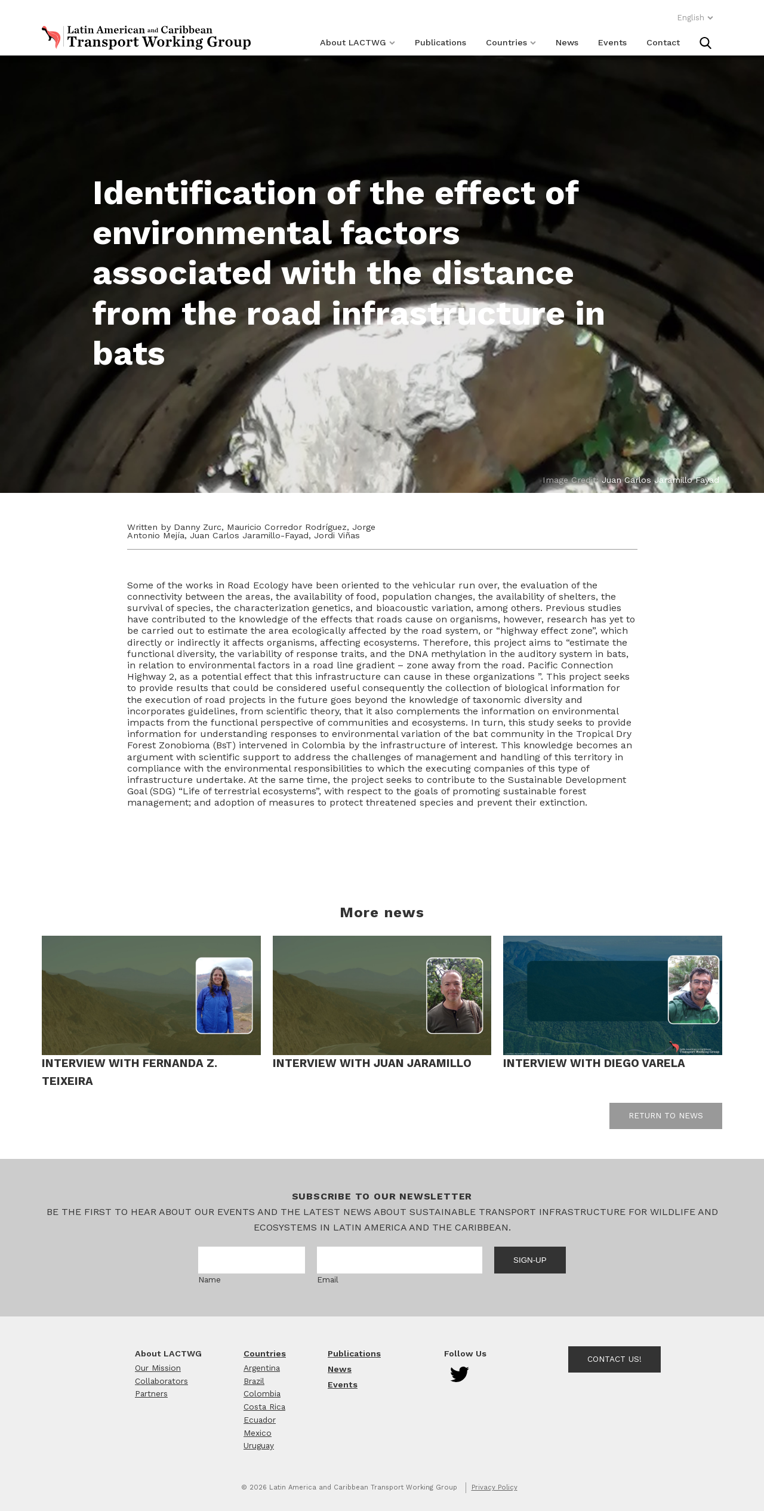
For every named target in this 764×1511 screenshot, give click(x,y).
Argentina (262, 1368)
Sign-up (530, 1260)
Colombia (262, 1393)
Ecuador (260, 1419)
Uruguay (259, 1445)
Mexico (258, 1433)
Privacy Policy (494, 1487)
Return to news (666, 1115)
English (695, 17)
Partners (151, 1393)
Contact (663, 42)
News (567, 42)
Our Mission (158, 1368)
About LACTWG (357, 42)
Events (612, 42)
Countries (511, 42)
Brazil (254, 1381)
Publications (440, 42)
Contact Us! (614, 1359)
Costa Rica (264, 1406)
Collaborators (161, 1381)
